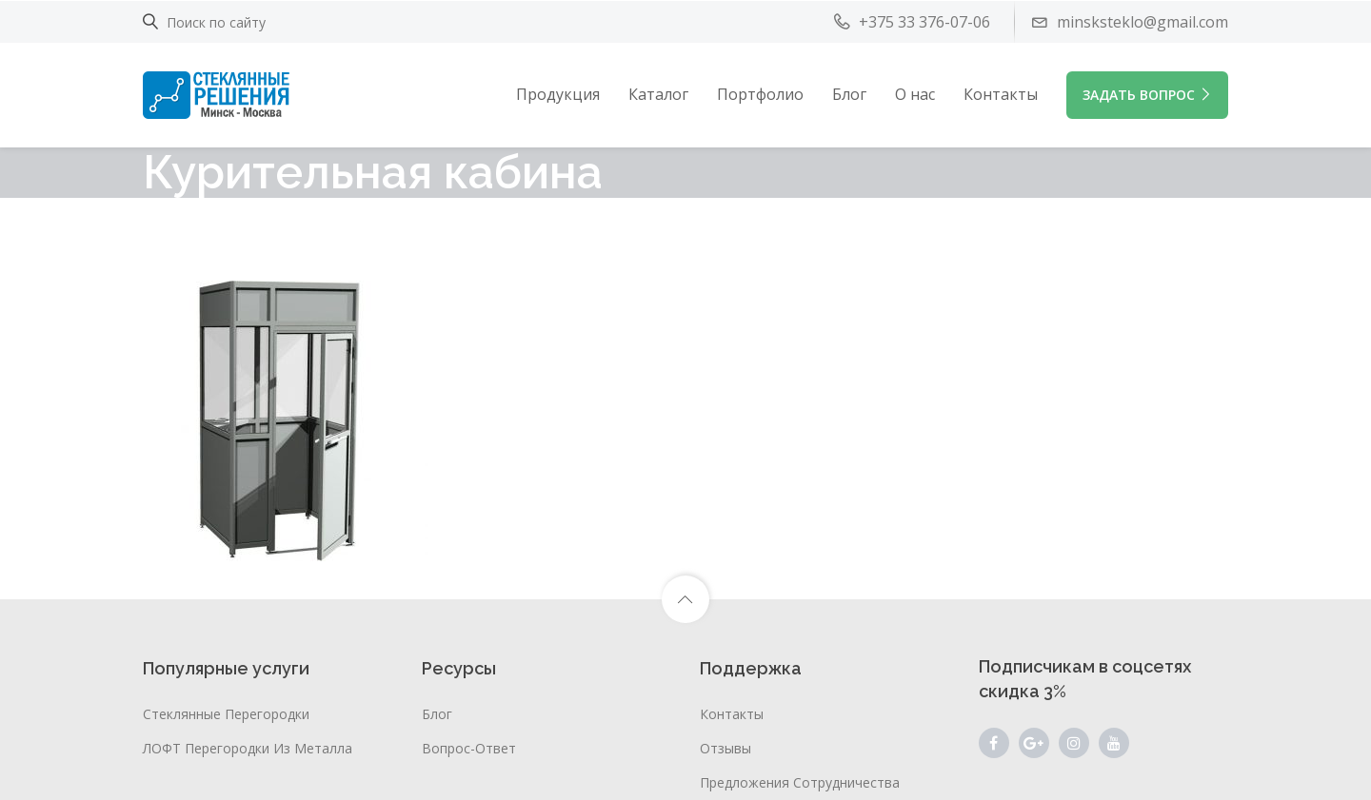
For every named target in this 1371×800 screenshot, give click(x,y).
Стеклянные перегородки (226, 714)
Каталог (658, 94)
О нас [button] (915, 94)
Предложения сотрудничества (800, 782)
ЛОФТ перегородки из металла (247, 748)
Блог (849, 94)
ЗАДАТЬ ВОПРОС (1147, 95)
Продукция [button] (558, 94)
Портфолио (760, 94)
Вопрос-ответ (469, 748)
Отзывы (725, 748)
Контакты (1001, 94)
